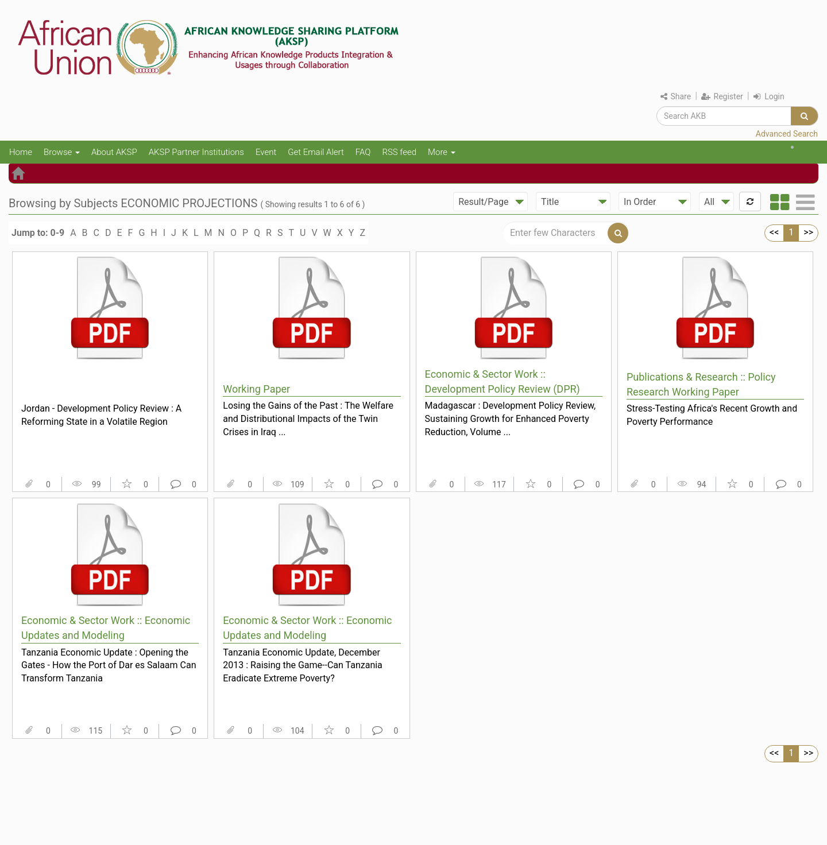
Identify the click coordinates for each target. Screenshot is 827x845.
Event (266, 152)
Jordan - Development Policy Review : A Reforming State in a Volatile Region (101, 415)
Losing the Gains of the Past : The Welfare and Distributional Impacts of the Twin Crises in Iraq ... (308, 418)
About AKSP (114, 152)
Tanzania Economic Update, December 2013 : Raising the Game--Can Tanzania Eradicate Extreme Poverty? (302, 665)
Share (675, 96)
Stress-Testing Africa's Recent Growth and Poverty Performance (712, 415)
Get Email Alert (316, 152)
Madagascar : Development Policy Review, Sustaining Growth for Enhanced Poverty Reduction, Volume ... (510, 418)
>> (808, 232)
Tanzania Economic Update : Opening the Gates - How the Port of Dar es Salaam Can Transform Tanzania (108, 665)
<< (774, 232)
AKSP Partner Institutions (196, 152)
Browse (62, 152)
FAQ (363, 152)
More (441, 152)
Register (722, 96)
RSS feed (399, 152)
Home (20, 152)
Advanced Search (787, 133)
